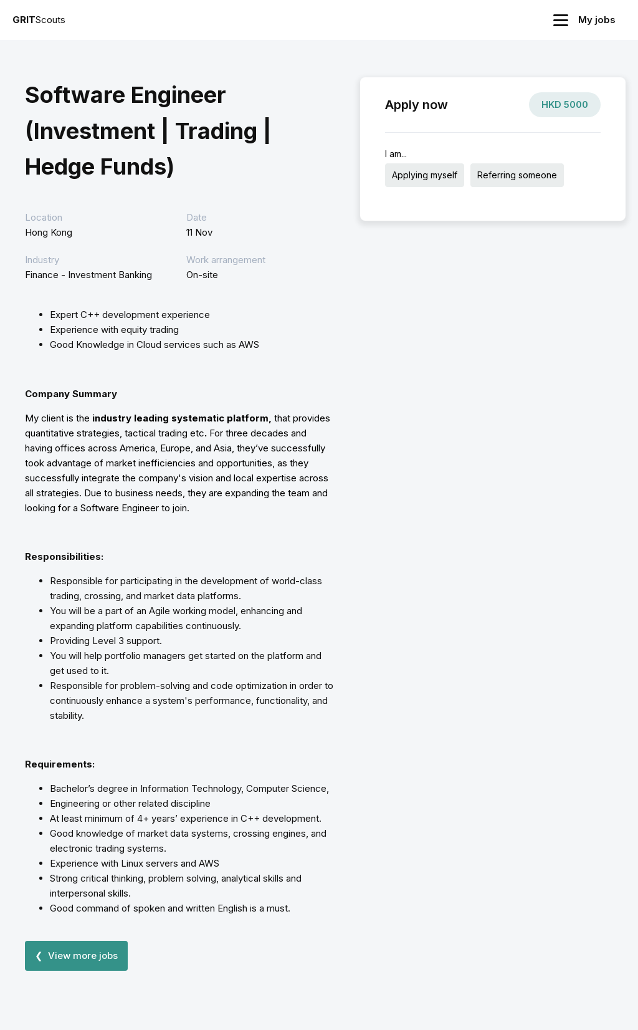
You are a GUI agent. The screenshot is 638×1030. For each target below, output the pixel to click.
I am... (396, 153)
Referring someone (517, 175)
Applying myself (424, 175)
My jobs (597, 20)
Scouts (38, 20)
